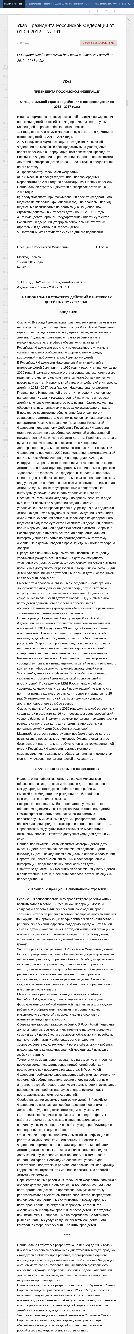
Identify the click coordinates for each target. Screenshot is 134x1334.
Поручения (78, 4)
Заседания (56, 4)
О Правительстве (33, 4)
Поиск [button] (129, 4)
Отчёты (116, 4)
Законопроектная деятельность (98, 4)
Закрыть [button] (130, 21)
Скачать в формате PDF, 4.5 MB (98, 43)
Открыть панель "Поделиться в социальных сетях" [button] (115, 11)
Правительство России (14, 4)
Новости (46, 4)
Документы (67, 4)
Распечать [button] (106, 11)
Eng (124, 4)
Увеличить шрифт (98, 11)
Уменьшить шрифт (89, 11)
